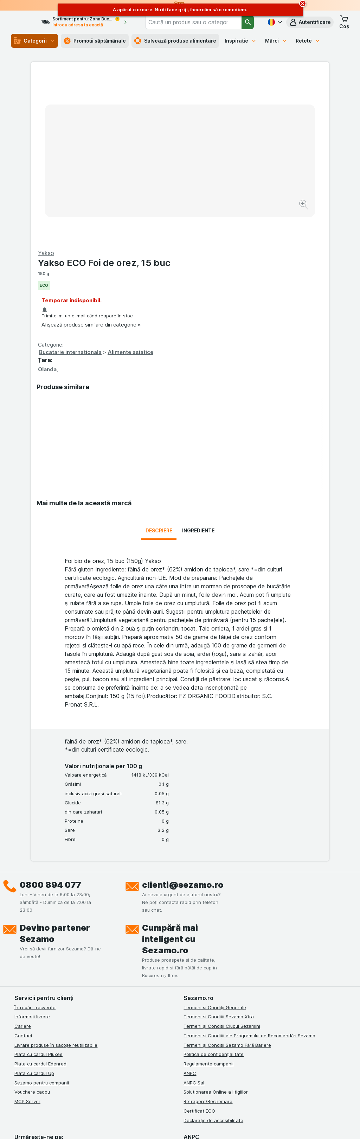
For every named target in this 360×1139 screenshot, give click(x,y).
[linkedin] (52, 983)
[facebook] (18, 983)
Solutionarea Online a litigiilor (216, 928)
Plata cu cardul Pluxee (38, 890)
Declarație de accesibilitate (213, 956)
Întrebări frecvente (35, 843)
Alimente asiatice (279, 182)
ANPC (190, 909)
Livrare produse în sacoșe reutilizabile (56, 881)
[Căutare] (248, 22)
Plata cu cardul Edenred (40, 899)
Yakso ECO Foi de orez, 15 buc (253, 93)
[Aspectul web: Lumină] (183, 1125)
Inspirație (241, 41)
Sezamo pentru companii (41, 918)
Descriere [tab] (159, 366)
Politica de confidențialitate (214, 890)
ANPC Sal (194, 918)
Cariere (22, 862)
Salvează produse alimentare (175, 40)
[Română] (274, 22)
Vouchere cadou (32, 928)
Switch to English (196, 1096)
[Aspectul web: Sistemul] (148, 1125)
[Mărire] (155, 183)
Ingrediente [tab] (198, 366)
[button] (310, 22)
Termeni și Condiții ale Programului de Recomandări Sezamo (249, 871)
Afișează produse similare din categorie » (240, 155)
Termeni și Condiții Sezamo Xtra (218, 852)
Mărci (276, 41)
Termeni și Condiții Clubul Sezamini (222, 862)
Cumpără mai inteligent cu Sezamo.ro (170, 774)
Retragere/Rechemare (208, 937)
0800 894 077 (50, 720)
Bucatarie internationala (219, 182)
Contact (23, 871)
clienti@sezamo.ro (183, 720)
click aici (101, 1078)
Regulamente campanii (208, 899)
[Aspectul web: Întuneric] (218, 1125)
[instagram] (35, 983)
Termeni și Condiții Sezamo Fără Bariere (227, 881)
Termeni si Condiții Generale (215, 843)
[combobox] (201, 22)
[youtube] (69, 983)
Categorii (34, 40)
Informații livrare (32, 852)
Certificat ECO (199, 946)
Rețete (308, 41)
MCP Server (27, 937)
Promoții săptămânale (95, 40)
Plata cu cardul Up (34, 909)
